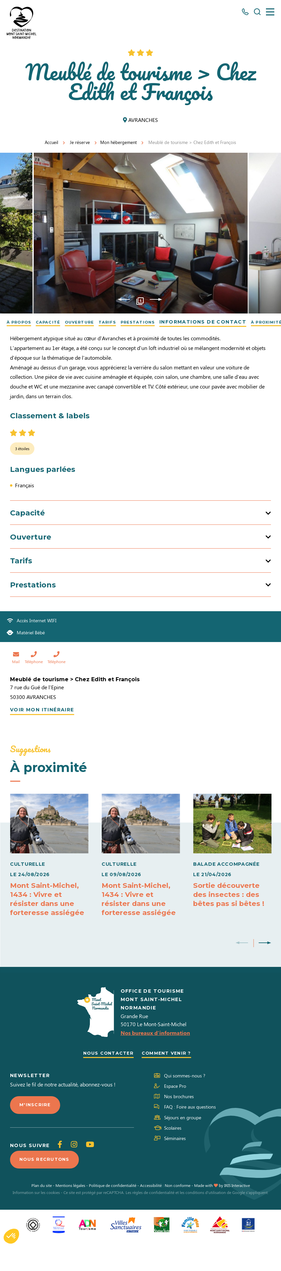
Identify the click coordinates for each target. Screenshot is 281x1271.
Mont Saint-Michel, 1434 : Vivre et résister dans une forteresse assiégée (48, 926)
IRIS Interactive (237, 1216)
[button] (11, 1236)
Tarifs (127, 322)
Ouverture (94, 322)
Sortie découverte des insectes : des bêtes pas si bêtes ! (230, 921)
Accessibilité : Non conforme (165, 1216)
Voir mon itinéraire (42, 737)
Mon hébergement (118, 142)
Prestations (163, 322)
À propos (22, 322)
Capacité (57, 322)
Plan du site (41, 1216)
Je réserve (80, 142)
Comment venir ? (169, 1082)
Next (156, 299)
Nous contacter (106, 1082)
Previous (124, 299)
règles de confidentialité (153, 1223)
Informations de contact (232, 322)
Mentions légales (70, 1216)
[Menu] (270, 12)
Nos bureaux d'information (155, 1062)
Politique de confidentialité (112, 1216)
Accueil (51, 142)
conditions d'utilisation (205, 1223)
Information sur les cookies (36, 1223)
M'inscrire (36, 1135)
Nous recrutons (47, 1190)
